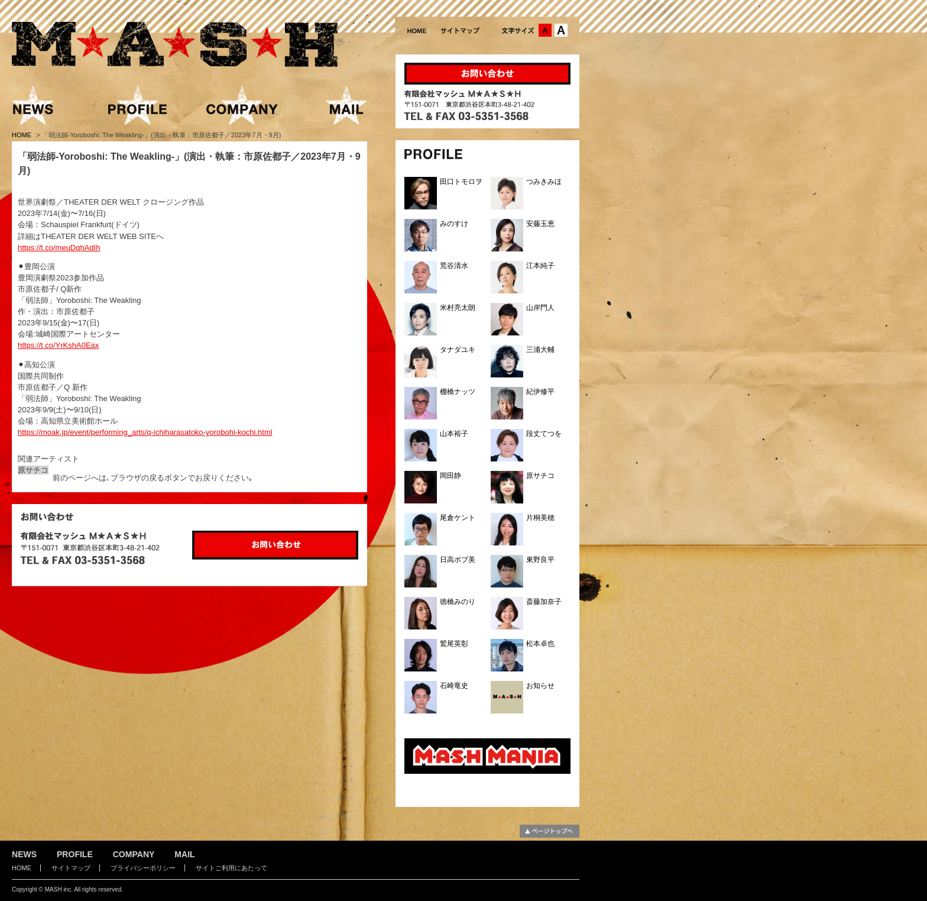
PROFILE (75, 854)
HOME (22, 134)
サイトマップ (70, 867)
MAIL (184, 854)
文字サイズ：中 (545, 30)
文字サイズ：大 (561, 30)
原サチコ (33, 470)
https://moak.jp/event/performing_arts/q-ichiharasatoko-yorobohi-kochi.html (145, 432)
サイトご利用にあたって (231, 867)
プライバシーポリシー (143, 867)
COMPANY (134, 854)
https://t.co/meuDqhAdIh (59, 247)
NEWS (24, 854)
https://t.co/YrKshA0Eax (58, 345)
